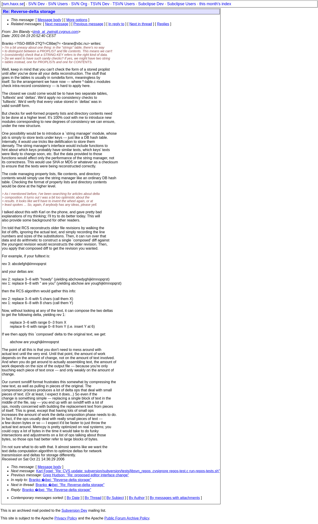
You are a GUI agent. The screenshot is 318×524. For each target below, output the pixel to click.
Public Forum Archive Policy (126, 518)
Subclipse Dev (151, 4)
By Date (73, 498)
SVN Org (79, 4)
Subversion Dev (74, 510)
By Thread (93, 498)
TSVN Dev (99, 4)
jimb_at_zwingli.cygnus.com (55, 32)
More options (77, 20)
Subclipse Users (181, 4)
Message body (49, 20)
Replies (163, 24)
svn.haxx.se (13, 4)
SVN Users (58, 4)
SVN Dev (36, 4)
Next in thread (140, 24)
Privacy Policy (65, 518)
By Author (137, 498)
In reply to (116, 24)
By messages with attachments (175, 498)
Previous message (88, 24)
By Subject (115, 498)
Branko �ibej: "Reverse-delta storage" (60, 480)
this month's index (215, 4)
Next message (56, 24)
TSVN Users (124, 4)
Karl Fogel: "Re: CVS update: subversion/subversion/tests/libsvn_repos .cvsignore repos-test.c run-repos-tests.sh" (128, 471)
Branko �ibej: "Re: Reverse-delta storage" (70, 485)
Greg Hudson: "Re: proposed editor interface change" (86, 475)
